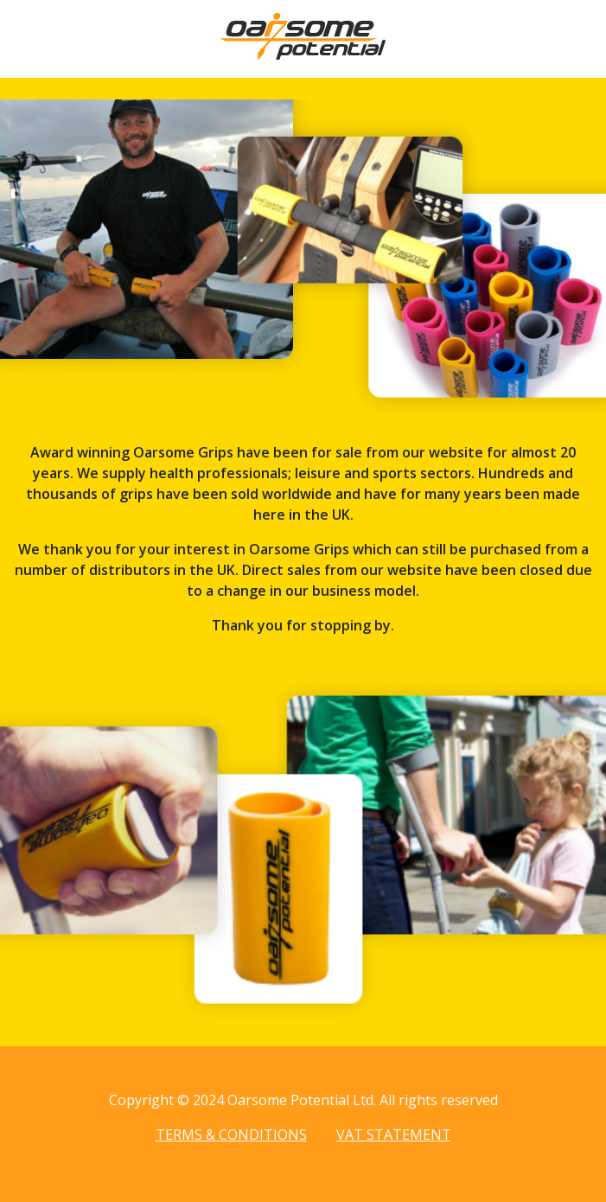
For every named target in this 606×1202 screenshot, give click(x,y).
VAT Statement (393, 1134)
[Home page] (303, 54)
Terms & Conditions (231, 1134)
